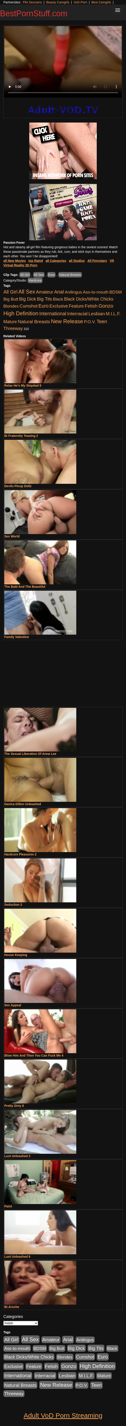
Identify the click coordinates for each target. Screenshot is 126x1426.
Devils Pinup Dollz (18, 486)
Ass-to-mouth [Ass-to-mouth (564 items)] (95, 292)
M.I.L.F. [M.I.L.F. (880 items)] (113, 313)
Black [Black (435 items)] (58, 299)
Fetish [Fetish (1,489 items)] (91, 305)
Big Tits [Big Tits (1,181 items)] (44, 298)
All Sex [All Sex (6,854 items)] (26, 292)
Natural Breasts (70, 275)
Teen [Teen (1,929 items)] (102, 321)
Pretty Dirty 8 (14, 1106)
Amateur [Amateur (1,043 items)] (44, 291)
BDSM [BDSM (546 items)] (115, 292)
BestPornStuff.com (33, 13)
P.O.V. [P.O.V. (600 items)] (90, 321)
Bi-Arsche (11, 1307)
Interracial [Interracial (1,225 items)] (77, 313)
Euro (51, 275)
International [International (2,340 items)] (52, 313)
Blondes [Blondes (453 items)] (11, 306)
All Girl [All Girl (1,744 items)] (10, 292)
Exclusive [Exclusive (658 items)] (59, 306)
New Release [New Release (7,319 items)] (67, 321)
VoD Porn (80, 2)
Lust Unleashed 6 (17, 1256)
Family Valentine (16, 637)
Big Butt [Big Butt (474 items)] (10, 299)
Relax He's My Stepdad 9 (22, 385)
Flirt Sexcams (32, 2)
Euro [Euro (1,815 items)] (43, 306)
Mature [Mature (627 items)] (10, 321)
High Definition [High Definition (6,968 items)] (20, 313)
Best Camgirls (101, 2)
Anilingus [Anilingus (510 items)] (73, 292)
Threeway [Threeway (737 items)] (13, 328)
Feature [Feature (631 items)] (76, 306)
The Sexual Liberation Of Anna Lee (30, 754)
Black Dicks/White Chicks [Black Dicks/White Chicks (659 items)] (88, 298)
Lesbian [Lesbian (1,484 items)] (96, 313)
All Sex (39, 275)
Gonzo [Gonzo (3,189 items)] (105, 306)
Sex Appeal (12, 1005)
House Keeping (15, 955)
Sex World (12, 536)
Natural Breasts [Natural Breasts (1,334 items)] (34, 321)
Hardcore (35, 280)
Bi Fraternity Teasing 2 (21, 436)
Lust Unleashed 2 (17, 1156)
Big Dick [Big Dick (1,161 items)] (27, 298)
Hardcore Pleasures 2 (20, 854)
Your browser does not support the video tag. (63, 62)
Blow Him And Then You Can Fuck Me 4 (33, 1055)
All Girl (24, 275)
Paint (8, 1206)
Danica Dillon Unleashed (22, 804)
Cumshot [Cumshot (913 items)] (29, 306)
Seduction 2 (13, 904)
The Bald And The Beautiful (24, 586)
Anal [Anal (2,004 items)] (59, 292)
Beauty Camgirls (57, 2)
